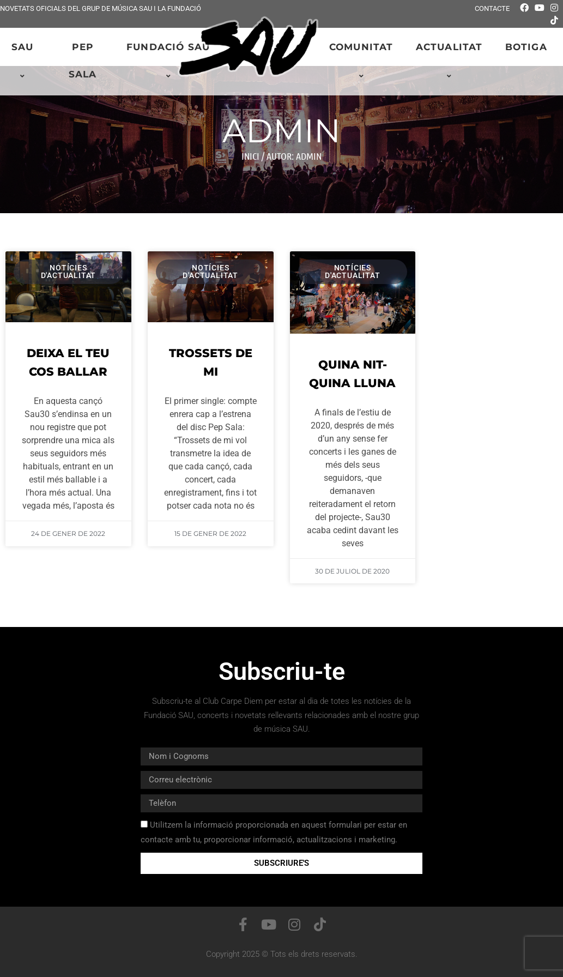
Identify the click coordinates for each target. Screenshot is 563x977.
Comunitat (363, 61)
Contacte (492, 8)
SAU (24, 61)
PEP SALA (83, 60)
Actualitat (451, 61)
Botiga (526, 46)
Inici (250, 156)
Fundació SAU (169, 61)
